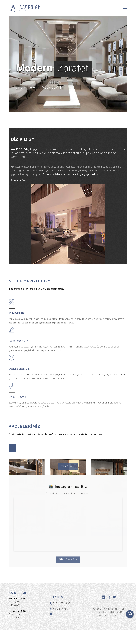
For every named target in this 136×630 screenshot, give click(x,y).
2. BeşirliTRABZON (17, 602)
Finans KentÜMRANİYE (18, 614)
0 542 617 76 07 (61, 609)
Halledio (118, 615)
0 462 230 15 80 (61, 604)
